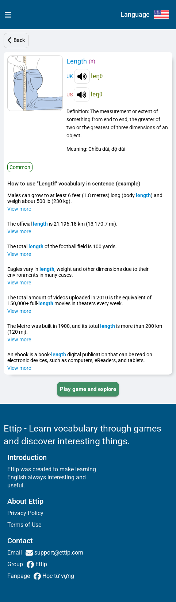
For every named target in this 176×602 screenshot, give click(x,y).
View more (19, 209)
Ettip (40, 564)
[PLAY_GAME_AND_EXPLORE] (88, 389)
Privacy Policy (25, 513)
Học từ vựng (57, 575)
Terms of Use (24, 524)
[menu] (6, 14)
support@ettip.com (58, 552)
